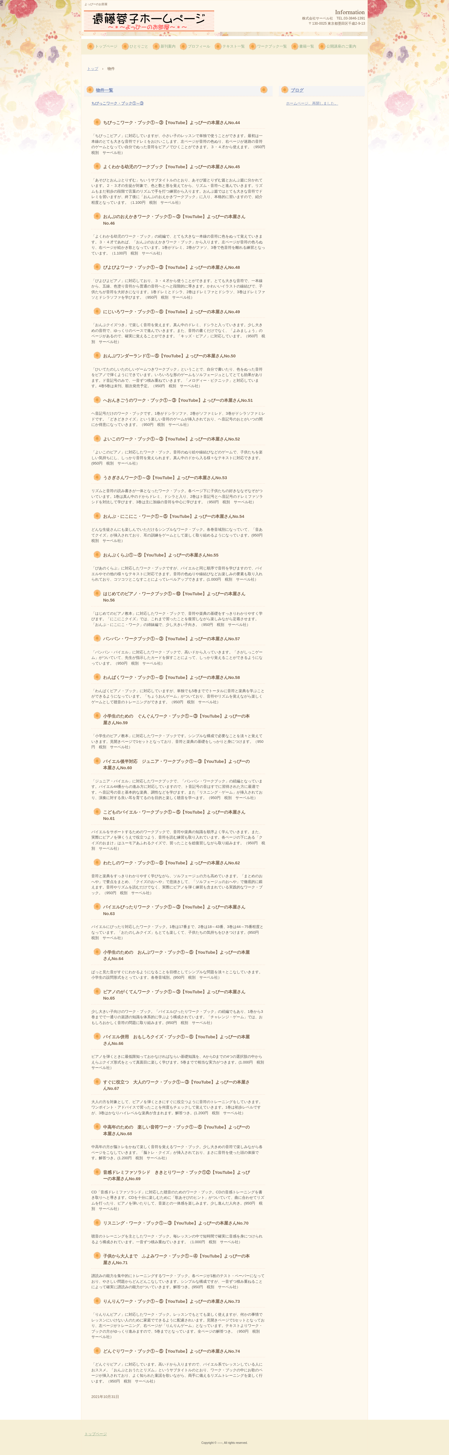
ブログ (297, 90)
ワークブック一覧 (272, 46)
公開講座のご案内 (341, 46)
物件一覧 (104, 90)
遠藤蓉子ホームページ (149, 21)
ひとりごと (139, 46)
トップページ (106, 46)
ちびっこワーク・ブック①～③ (117, 103)
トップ (92, 68)
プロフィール (199, 46)
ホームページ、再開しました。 (312, 103)
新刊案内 (168, 46)
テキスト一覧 (233, 46)
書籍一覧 (306, 46)
